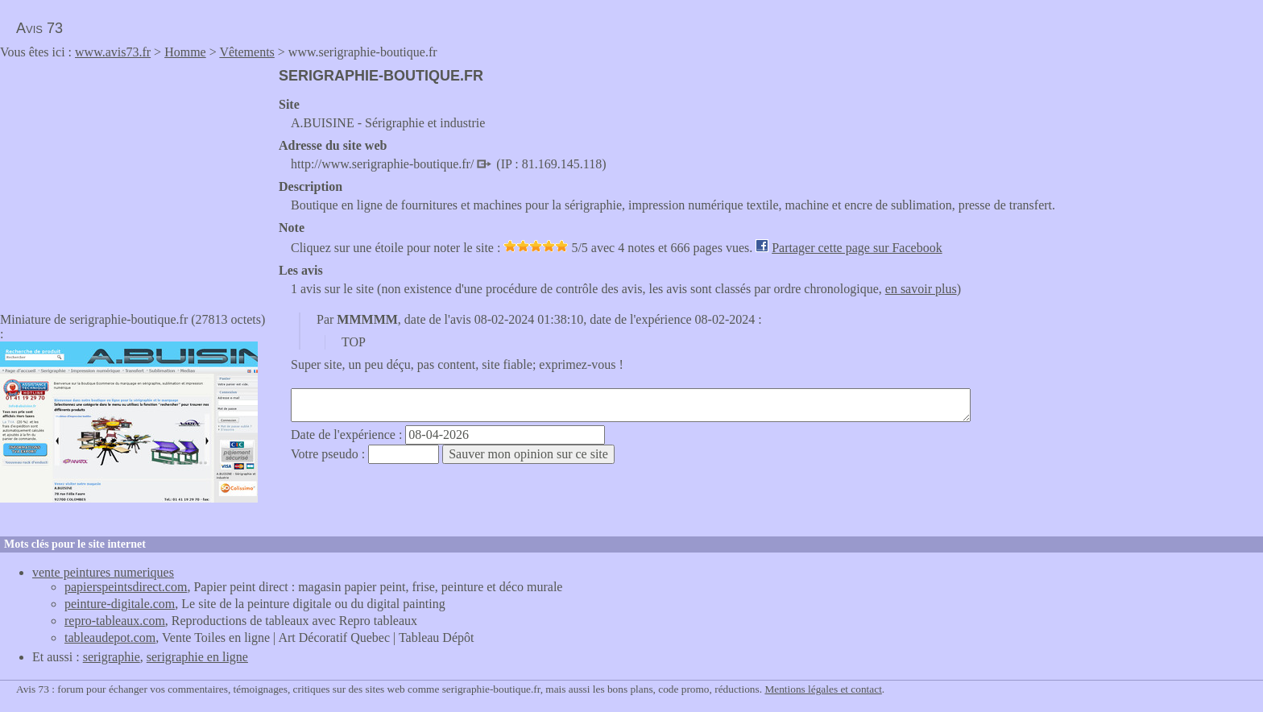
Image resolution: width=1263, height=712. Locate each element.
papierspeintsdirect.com (125, 587)
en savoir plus (921, 289)
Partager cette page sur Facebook (857, 248)
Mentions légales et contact (822, 689)
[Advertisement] (135, 180)
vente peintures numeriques (103, 572)
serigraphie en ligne (197, 657)
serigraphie (111, 657)
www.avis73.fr (113, 52)
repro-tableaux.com (114, 620)
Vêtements (246, 52)
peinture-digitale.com (119, 604)
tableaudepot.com (109, 637)
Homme (185, 52)
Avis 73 (39, 28)
